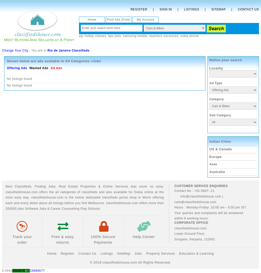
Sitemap (218, 9)
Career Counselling (65, 208)
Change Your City (15, 50)
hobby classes (95, 36)
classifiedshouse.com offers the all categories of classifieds (52, 192)
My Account (145, 19)
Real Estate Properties (77, 186)
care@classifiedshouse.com (195, 202)
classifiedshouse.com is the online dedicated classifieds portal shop (84, 197)
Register (138, 9)
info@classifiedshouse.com (197, 196)
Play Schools (90, 208)
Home (92, 19)
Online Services (115, 186)
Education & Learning (196, 253)
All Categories (77, 61)
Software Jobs (35, 208)
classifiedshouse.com (122, 203)
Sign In (166, 9)
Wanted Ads (38, 68)
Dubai (138, 192)
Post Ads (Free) (118, 19)
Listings (191, 9)
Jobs (52, 186)
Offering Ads (17, 68)
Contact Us (248, 9)
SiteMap (123, 253)
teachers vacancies (163, 36)
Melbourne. (96, 203)
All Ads (56, 68)
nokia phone (189, 36)
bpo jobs (114, 36)
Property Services (160, 253)
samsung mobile (135, 36)
